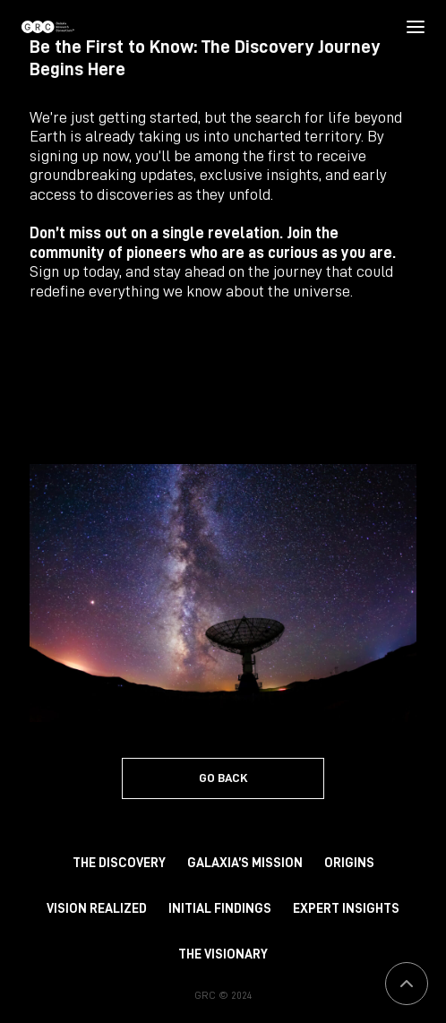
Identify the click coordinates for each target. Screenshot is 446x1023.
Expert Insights (346, 909)
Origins (349, 863)
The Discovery (119, 863)
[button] (415, 27)
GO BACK (223, 777)
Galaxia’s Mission (245, 863)
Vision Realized (97, 909)
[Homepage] (47, 27)
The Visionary (223, 954)
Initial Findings (219, 909)
